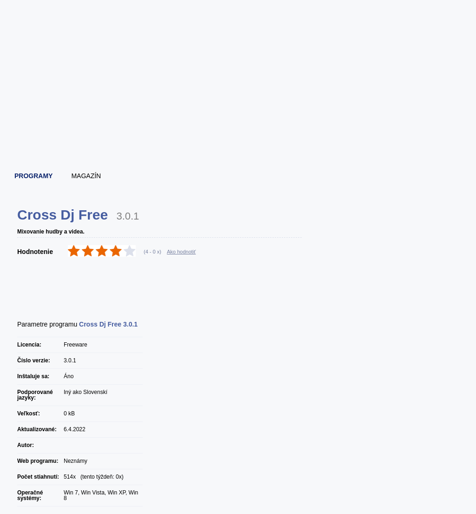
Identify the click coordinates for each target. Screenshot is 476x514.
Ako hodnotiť (181, 251)
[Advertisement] (238, 137)
